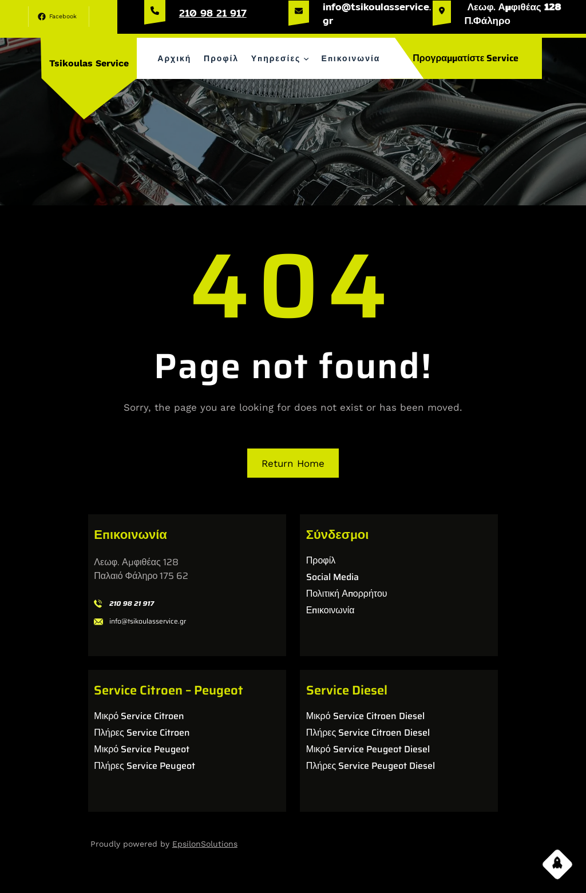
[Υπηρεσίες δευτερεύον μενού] (306, 58)
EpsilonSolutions (204, 843)
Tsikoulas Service (89, 63)
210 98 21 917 (213, 13)
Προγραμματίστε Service (465, 58)
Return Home (293, 463)
